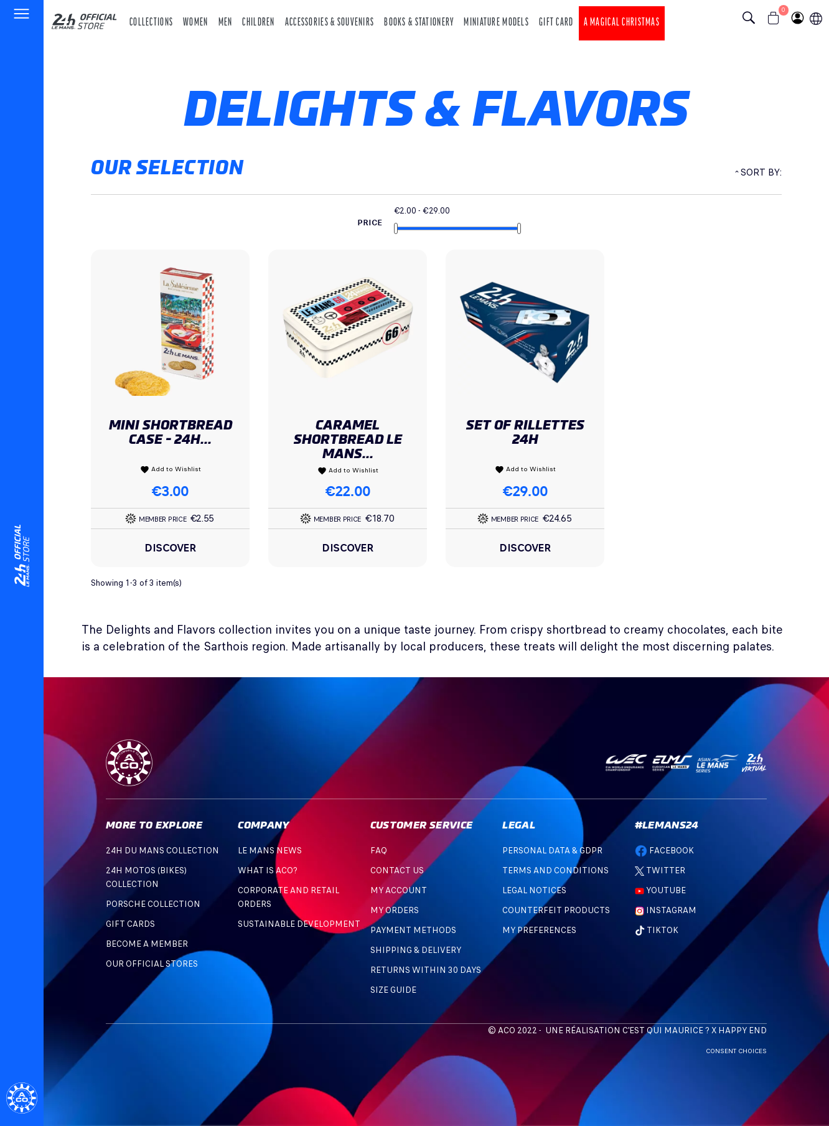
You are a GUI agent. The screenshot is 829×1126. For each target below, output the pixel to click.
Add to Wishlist (170, 469)
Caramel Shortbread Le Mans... (348, 439)
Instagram (670, 910)
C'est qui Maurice (662, 1030)
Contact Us (397, 870)
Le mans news (270, 850)
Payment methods (413, 930)
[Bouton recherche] (751, 19)
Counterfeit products (556, 910)
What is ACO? (267, 870)
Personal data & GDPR (552, 850)
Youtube (660, 890)
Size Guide (393, 990)
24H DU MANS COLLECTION (162, 850)
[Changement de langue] (21, 556)
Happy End (742, 1030)
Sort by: (761, 172)
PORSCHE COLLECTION (153, 904)
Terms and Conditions (555, 870)
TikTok (656, 930)
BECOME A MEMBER (147, 944)
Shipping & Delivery (415, 950)
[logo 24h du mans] (84, 16)
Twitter (660, 870)
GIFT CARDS (130, 924)
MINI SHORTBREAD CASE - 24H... (170, 432)
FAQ (378, 850)
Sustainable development (299, 924)
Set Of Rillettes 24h (525, 432)
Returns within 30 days (425, 970)
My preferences (539, 930)
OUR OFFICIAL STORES (152, 964)
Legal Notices (534, 890)
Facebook (664, 850)
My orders (394, 910)
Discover (170, 547)
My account (398, 890)
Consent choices (736, 1051)
